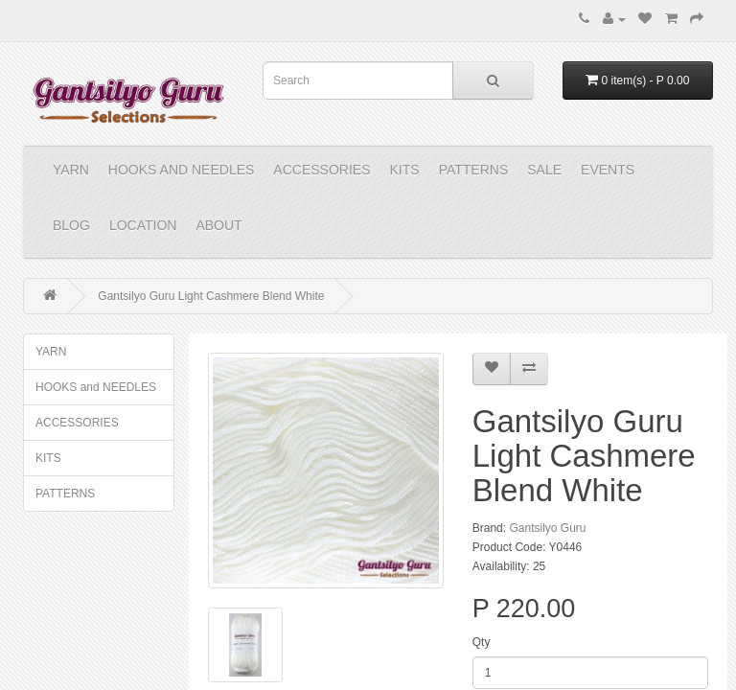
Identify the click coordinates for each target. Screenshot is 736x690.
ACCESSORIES (321, 169)
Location (143, 225)
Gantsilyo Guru (547, 528)
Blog (71, 225)
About (219, 225)
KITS (405, 169)
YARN (71, 169)
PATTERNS (474, 169)
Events (607, 169)
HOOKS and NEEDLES (181, 169)
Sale (544, 169)
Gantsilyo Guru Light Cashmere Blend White (211, 296)
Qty (481, 642)
